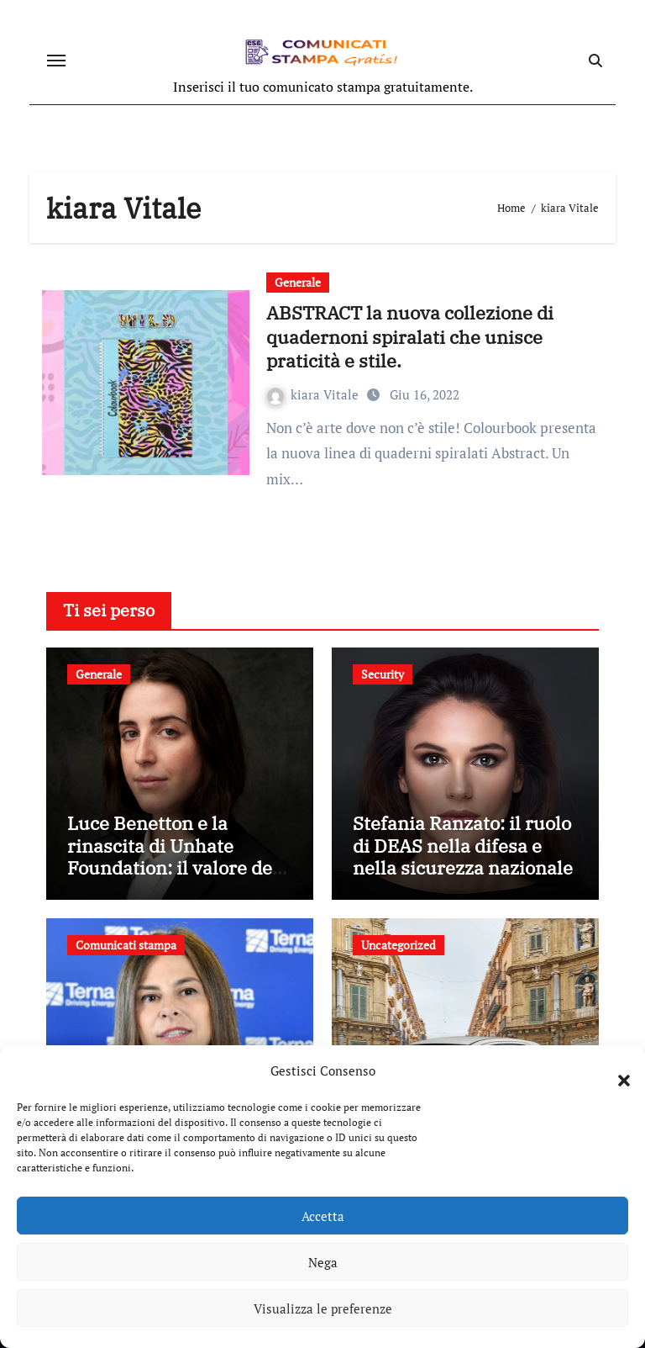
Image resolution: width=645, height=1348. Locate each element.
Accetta (323, 1216)
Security (382, 674)
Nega (323, 1262)
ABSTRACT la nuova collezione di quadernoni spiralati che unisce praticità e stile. (409, 336)
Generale (298, 282)
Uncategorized (398, 945)
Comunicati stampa (126, 945)
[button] (615, 1070)
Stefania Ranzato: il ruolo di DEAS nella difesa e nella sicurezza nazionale (463, 845)
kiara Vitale (314, 394)
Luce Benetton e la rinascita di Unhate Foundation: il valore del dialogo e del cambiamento (172, 867)
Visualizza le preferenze (323, 1308)
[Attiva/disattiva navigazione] (56, 60)
